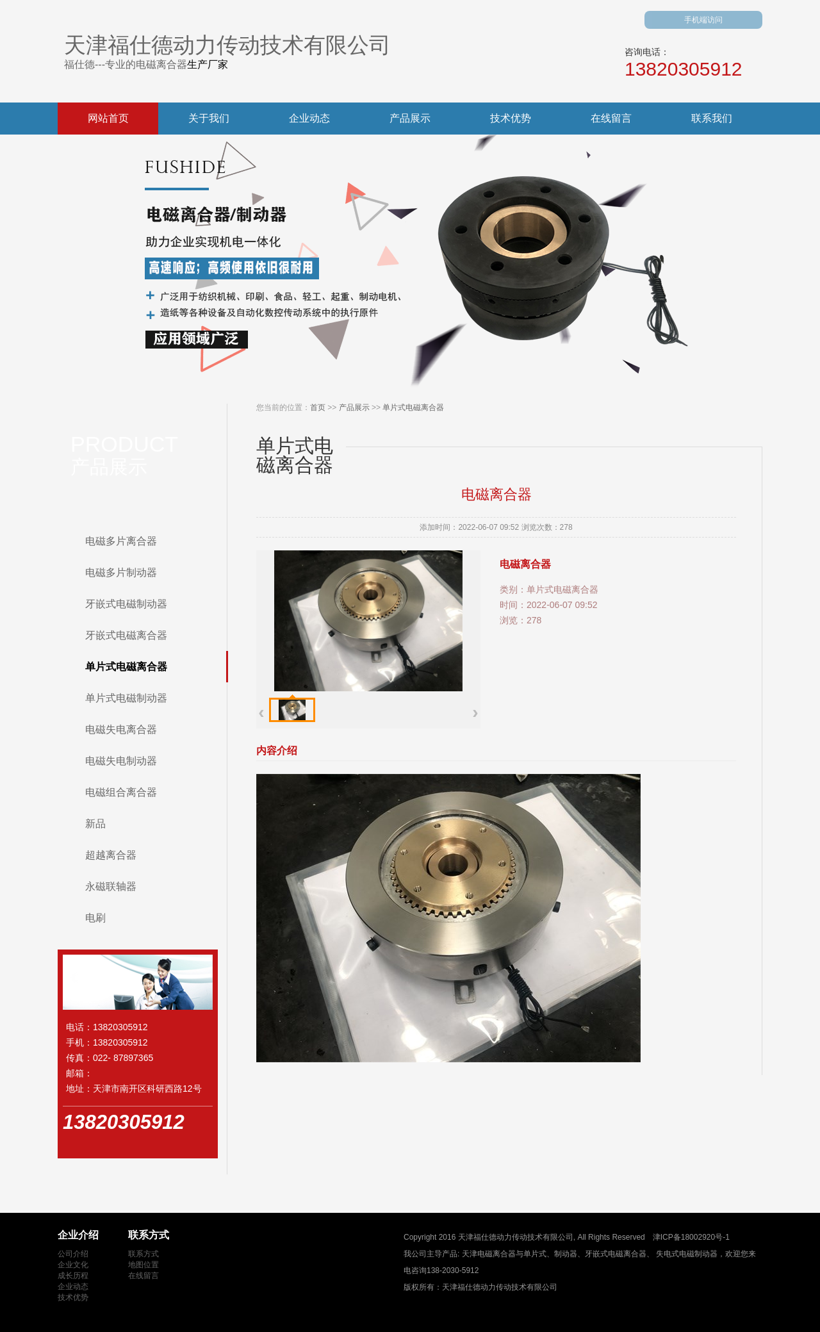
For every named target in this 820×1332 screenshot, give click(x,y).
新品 (95, 823)
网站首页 (108, 118)
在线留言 (611, 118)
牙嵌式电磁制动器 (126, 603)
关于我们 (208, 118)
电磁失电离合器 (121, 729)
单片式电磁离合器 (126, 666)
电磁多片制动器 (121, 572)
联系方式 (143, 1253)
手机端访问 (703, 19)
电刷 (95, 917)
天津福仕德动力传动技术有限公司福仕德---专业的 (227, 51)
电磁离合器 (161, 64)
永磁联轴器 (110, 886)
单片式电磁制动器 (126, 698)
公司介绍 (73, 1253)
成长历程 (73, 1275)
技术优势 (510, 118)
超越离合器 (110, 855)
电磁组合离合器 (121, 792)
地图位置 (143, 1264)
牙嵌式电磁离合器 (126, 635)
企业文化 (73, 1264)
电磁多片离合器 (121, 541)
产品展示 (410, 118)
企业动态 (309, 118)
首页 (317, 407)
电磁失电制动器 (121, 760)
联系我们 (711, 118)
